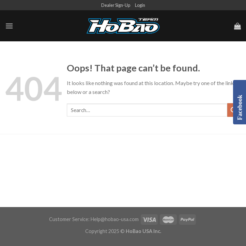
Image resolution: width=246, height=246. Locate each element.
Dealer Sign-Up (115, 5)
